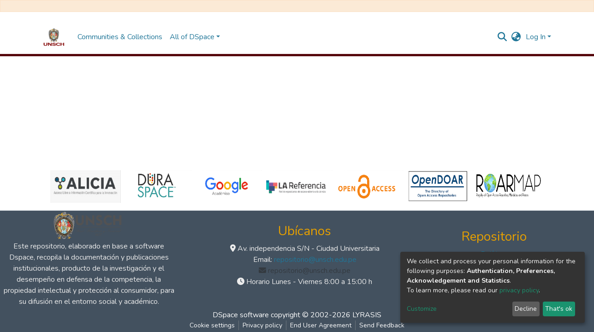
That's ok (558, 308)
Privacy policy (262, 325)
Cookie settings (212, 325)
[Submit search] (502, 37)
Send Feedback (381, 325)
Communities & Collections (119, 37)
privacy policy (519, 290)
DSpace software (241, 315)
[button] (516, 36)
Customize (422, 308)
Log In (536, 37)
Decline (526, 308)
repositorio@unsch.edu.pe (315, 260)
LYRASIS (366, 315)
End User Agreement (320, 325)
